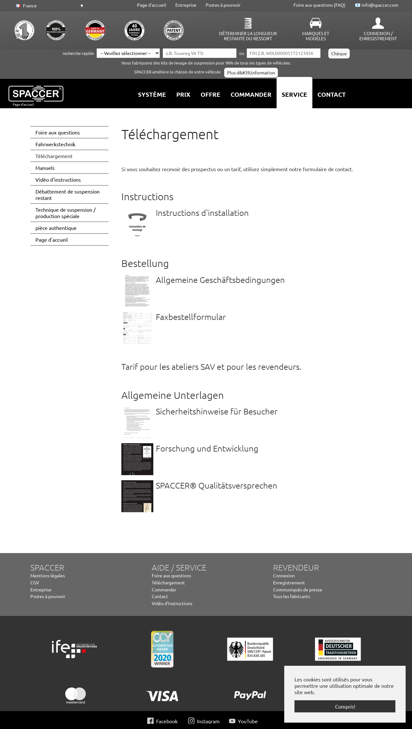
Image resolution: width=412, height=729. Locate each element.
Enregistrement (289, 582)
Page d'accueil (151, 5)
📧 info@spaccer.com (376, 5)
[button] (49, 5)
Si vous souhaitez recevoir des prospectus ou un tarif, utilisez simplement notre (212, 169)
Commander (164, 589)
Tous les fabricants (291, 596)
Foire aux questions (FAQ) (320, 5)
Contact (160, 596)
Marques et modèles (315, 35)
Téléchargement (168, 582)
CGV (34, 582)
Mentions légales (47, 575)
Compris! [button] (345, 706)
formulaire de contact (327, 169)
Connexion (284, 575)
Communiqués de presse (297, 589)
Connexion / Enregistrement (378, 35)
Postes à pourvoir (223, 5)
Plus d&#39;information (251, 72)
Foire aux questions (171, 575)
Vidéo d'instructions (172, 603)
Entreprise (185, 5)
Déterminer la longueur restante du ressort (248, 35)
